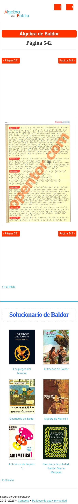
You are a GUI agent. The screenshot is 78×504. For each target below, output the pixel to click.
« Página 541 (11, 60)
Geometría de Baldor (22, 418)
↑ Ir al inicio (8, 286)
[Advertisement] (39, 90)
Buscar (60, 7)
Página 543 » (67, 60)
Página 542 (39, 43)
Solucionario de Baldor (39, 314)
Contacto (23, 500)
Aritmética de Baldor (56, 369)
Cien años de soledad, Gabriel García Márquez (56, 468)
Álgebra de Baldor (39, 34)
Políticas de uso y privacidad (49, 500)
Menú (72, 7)
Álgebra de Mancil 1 (56, 418)
